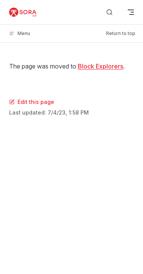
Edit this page (31, 102)
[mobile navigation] (131, 12)
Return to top (120, 33)
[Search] (109, 12)
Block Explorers (100, 66)
